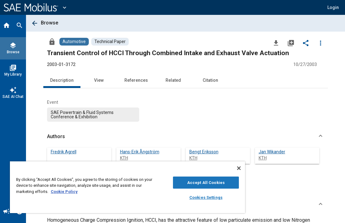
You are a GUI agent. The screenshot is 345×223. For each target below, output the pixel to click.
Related (173, 80)
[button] (333, 7)
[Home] (6, 26)
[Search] (19, 26)
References (136, 80)
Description (62, 80)
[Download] (276, 43)
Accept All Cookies (176, 182)
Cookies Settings (176, 197)
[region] (110, 187)
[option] (93, 114)
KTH (124, 157)
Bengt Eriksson (203, 151)
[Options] (320, 43)
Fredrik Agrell (63, 151)
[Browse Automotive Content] (74, 42)
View (99, 80)
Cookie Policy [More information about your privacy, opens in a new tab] (107, 191)
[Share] (306, 43)
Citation (210, 80)
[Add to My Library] (291, 43)
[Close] (203, 168)
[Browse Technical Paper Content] (110, 42)
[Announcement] (6, 212)
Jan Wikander (272, 151)
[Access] (52, 41)
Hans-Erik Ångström (139, 151)
